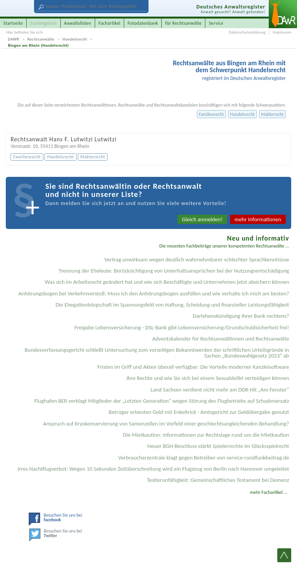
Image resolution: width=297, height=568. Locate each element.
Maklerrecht (272, 114)
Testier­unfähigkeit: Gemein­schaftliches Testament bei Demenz (218, 479)
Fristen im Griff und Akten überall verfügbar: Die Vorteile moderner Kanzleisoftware (193, 366)
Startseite (13, 23)
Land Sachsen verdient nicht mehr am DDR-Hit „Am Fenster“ (219, 389)
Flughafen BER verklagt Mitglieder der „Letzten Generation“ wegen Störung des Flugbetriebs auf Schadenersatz (161, 400)
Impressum (282, 32)
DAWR (14, 39)
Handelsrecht (75, 39)
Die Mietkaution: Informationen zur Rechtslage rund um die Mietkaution (206, 434)
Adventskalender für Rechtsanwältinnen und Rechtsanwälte (220, 338)
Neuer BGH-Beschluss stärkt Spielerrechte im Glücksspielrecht (218, 446)
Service (216, 23)
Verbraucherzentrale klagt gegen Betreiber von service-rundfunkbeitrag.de (203, 457)
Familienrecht (211, 114)
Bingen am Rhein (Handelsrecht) (38, 45)
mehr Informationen (257, 219)
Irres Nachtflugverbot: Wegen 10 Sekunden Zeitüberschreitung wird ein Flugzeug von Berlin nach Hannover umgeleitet (153, 468)
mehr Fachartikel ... (268, 492)
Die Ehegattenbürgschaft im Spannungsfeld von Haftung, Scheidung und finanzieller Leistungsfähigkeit (172, 304)
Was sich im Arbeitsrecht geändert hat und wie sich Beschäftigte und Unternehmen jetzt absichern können (167, 281)
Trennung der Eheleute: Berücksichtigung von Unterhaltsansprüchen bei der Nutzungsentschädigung (174, 270)
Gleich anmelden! (202, 219)
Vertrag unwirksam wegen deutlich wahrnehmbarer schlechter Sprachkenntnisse (196, 259)
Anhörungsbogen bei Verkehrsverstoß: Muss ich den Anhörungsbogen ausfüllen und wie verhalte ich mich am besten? (154, 293)
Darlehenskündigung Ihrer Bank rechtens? (241, 315)
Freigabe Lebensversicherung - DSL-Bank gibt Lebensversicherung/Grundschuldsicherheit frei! (181, 327)
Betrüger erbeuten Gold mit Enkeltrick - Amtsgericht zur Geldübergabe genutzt (199, 412)
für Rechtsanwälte (183, 23)
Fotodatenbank (143, 23)
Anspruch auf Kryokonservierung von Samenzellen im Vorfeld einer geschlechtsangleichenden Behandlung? (166, 423)
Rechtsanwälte (41, 39)
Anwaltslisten (77, 23)
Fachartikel (109, 23)
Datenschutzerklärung (247, 32)
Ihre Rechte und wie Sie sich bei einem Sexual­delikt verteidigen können (207, 378)
